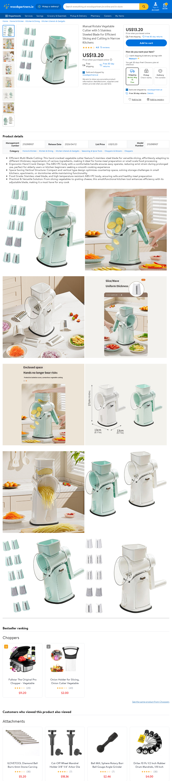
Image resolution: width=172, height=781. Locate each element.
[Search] (143, 6)
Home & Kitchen (17, 21)
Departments (13, 15)
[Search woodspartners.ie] (101, 6)
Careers (107, 15)
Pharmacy (95, 15)
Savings (40, 15)
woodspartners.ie (90, 74)
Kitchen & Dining (32, 21)
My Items (119, 15)
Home (5, 21)
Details (150, 93)
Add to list (135, 99)
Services (29, 15)
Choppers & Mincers (113, 151)
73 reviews (105, 47)
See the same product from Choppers (150, 629)
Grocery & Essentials (56, 15)
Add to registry (155, 99)
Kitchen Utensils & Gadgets (53, 21)
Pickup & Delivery (78, 15)
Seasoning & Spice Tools (92, 151)
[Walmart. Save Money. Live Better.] (18, 7)
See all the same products (156, 769)
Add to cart (146, 43)
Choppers (128, 151)
